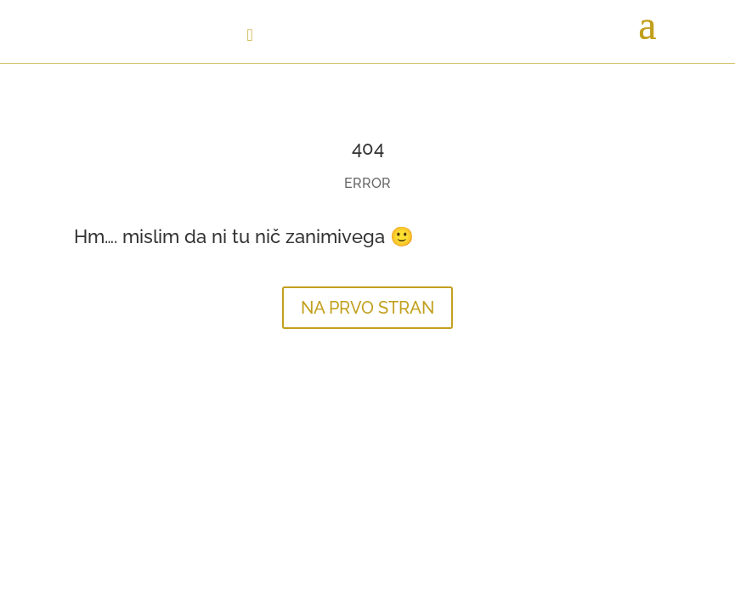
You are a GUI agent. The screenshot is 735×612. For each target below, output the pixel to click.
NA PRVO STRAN (367, 308)
